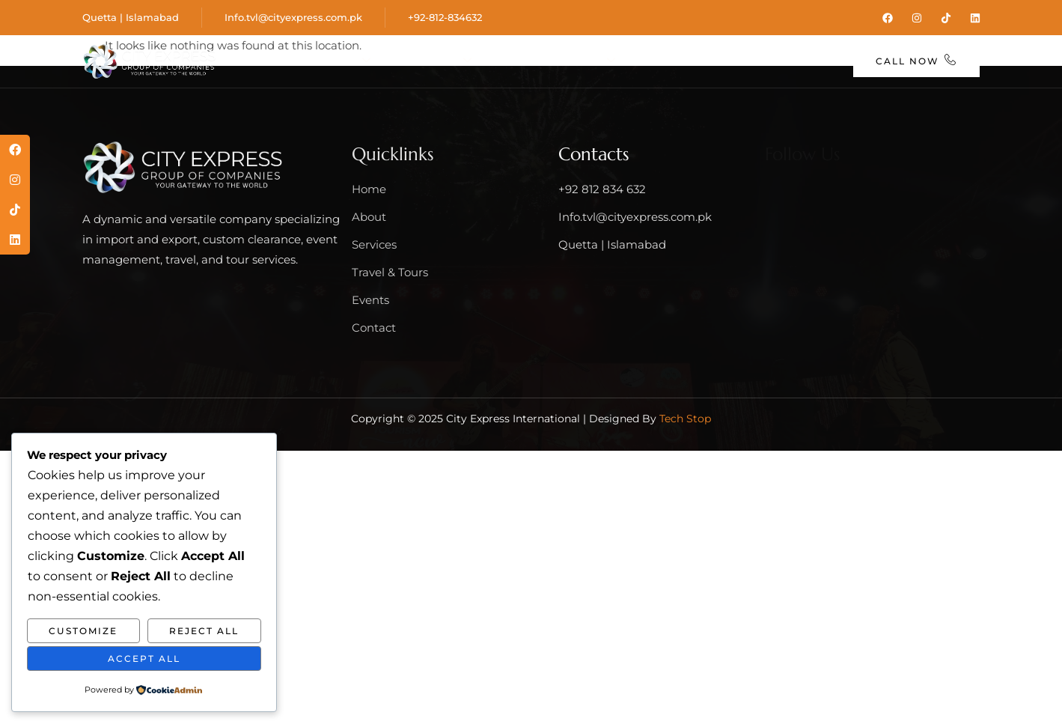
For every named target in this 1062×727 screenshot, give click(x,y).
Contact (538, 75)
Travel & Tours (597, 49)
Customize (83, 630)
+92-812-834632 (445, 17)
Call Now (916, 61)
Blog (770, 49)
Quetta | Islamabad (130, 17)
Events (705, 49)
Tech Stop (685, 417)
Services (474, 49)
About (382, 49)
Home (308, 49)
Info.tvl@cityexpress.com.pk (293, 17)
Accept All (144, 658)
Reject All (204, 630)
